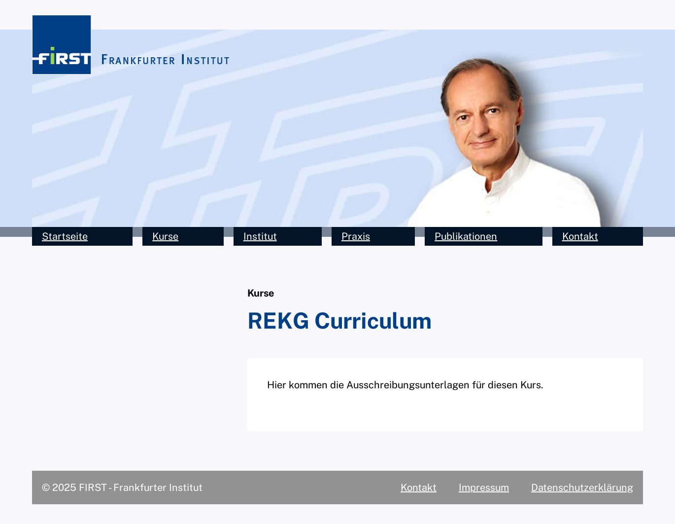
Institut (260, 236)
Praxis (355, 236)
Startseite (65, 236)
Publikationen (466, 236)
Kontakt (580, 236)
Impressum (484, 487)
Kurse (165, 236)
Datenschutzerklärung (582, 487)
